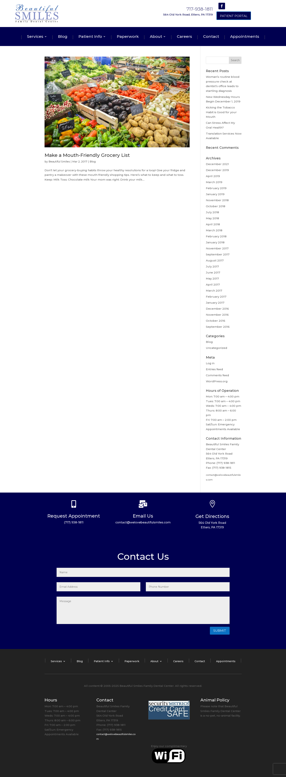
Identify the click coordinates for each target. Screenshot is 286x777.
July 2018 (212, 212)
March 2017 (214, 290)
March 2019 (214, 182)
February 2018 (216, 236)
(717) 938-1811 (73, 522)
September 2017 (217, 254)
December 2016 (217, 308)
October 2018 (215, 206)
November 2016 (217, 314)
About (156, 37)
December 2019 (217, 170)
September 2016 (218, 326)
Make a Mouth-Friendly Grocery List (87, 155)
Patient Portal (233, 16)
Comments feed (217, 375)
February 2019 (216, 188)
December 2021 (217, 164)
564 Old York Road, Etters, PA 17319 (188, 14)
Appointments (244, 37)
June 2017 (213, 272)
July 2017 (212, 266)
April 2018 (213, 224)
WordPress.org (217, 381)
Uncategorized (216, 348)
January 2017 (215, 302)
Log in (210, 363)
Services (35, 37)
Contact (211, 37)
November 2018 (217, 200)
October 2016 (215, 320)
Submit (219, 630)
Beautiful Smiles (59, 161)
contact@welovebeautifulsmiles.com (143, 522)
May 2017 (212, 278)
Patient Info (90, 37)
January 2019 (215, 194)
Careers (184, 37)
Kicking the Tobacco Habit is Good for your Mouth (221, 112)
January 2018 (215, 242)
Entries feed (214, 369)
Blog (62, 37)
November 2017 (217, 248)
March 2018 (214, 230)
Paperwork (128, 37)
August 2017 (215, 260)
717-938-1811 (200, 9)
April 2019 (213, 176)
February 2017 (216, 296)
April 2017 (213, 284)
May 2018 (212, 218)
